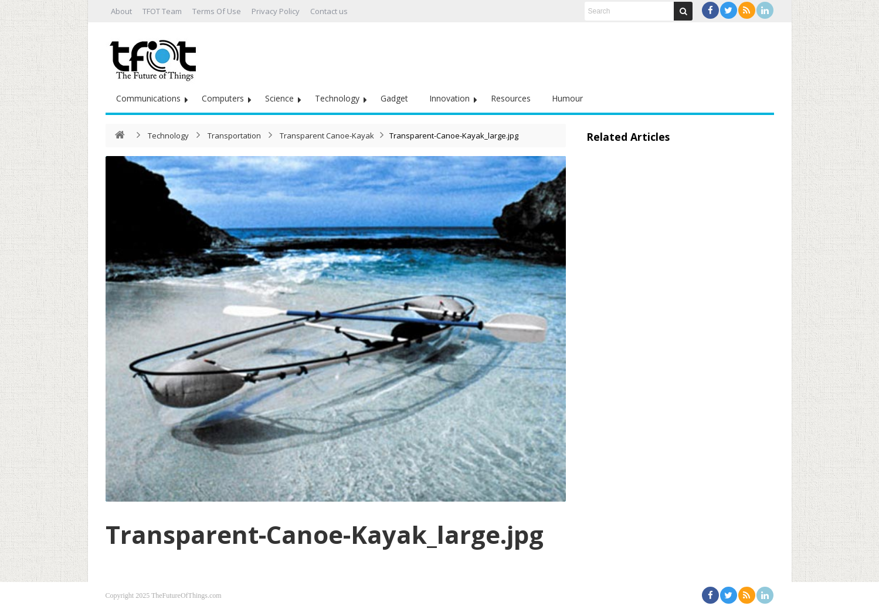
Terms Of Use (216, 11)
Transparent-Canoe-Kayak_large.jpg (325, 534)
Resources (511, 98)
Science (279, 98)
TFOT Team (162, 11)
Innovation (449, 98)
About (121, 11)
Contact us (329, 11)
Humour (567, 98)
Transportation (234, 135)
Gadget (394, 98)
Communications (148, 98)
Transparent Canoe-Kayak (327, 135)
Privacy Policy (276, 11)
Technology (337, 98)
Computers (223, 98)
